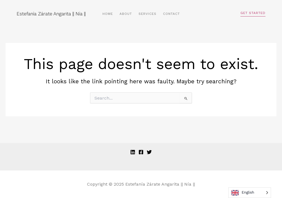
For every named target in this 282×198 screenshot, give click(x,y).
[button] (252, 13)
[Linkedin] (132, 152)
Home (107, 14)
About (126, 14)
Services (147, 14)
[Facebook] (141, 152)
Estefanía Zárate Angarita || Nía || (51, 13)
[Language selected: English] (249, 192)
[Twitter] (149, 152)
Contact (171, 14)
